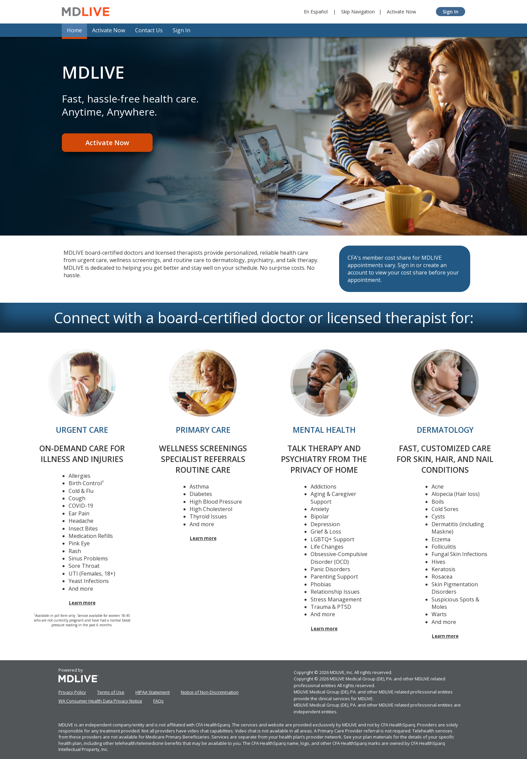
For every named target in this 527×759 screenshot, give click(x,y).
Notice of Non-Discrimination (210, 692)
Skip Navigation (358, 11)
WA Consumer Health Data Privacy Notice (100, 701)
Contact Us (149, 30)
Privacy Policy (72, 692)
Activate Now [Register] (107, 142)
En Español (316, 11)
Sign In (450, 11)
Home (74, 30)
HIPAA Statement (152, 692)
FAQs (158, 701)
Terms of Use (110, 692)
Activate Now (401, 11)
